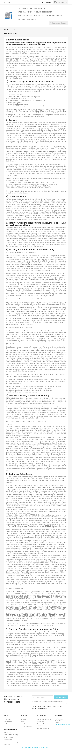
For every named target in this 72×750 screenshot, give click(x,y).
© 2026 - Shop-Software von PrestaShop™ (36, 748)
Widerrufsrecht (9, 737)
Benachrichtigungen (43, 728)
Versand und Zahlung (11, 742)
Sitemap (23, 721)
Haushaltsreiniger (54, 16)
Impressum (7, 744)
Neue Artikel (8, 721)
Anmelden (24, 724)
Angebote (7, 719)
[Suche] (58, 23)
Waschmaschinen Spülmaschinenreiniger (35, 12)
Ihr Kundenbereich (27, 726)
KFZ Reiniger (39, 16)
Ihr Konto (41, 716)
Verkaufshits (8, 724)
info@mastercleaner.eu (62, 724)
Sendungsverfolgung (44, 719)
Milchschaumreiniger (27, 19)
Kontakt (7, 2)
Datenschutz (8, 739)
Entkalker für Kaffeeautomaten (31, 8)
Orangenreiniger (25, 16)
